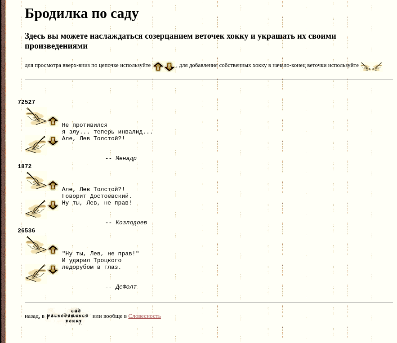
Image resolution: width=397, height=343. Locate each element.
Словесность (144, 328)
